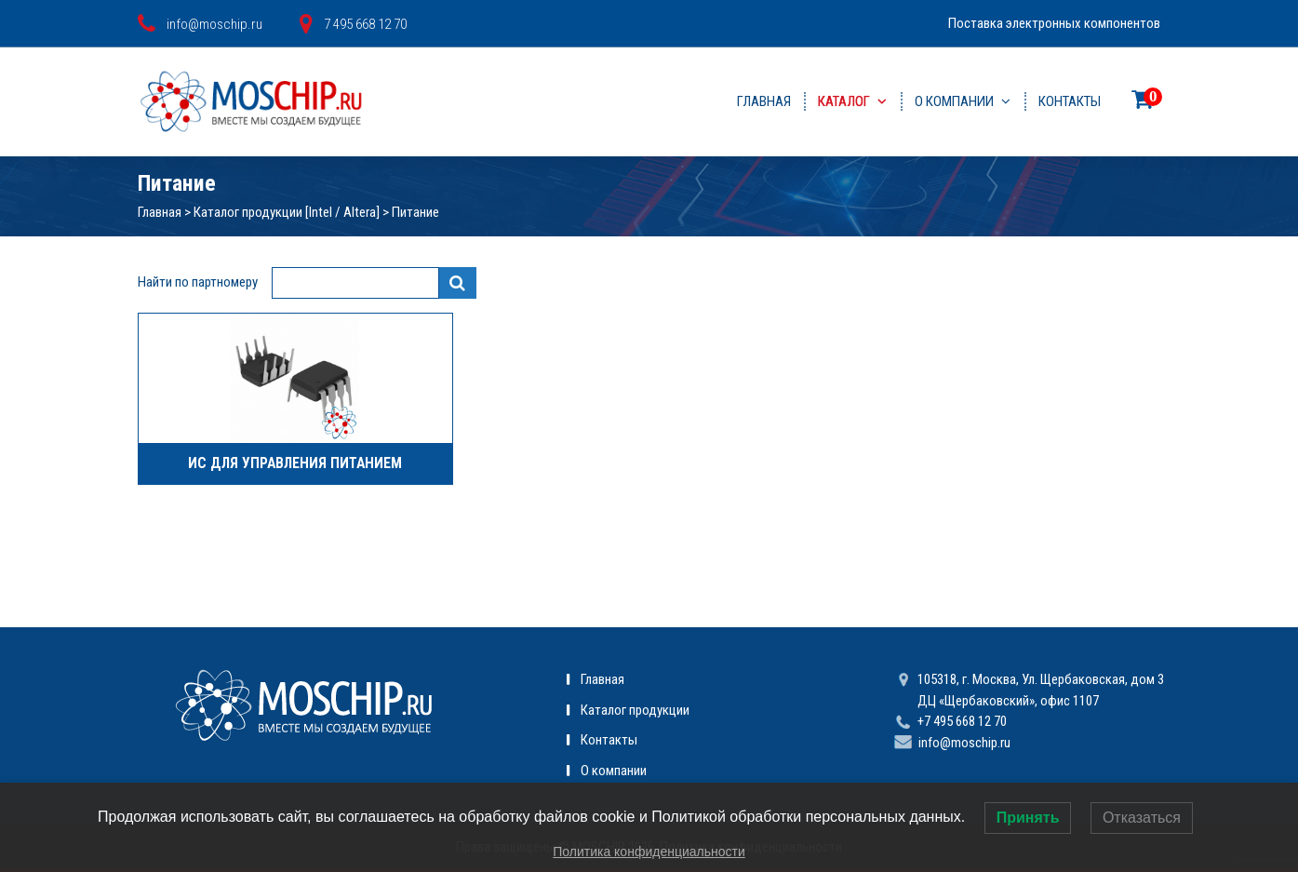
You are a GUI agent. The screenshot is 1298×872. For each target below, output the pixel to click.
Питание (415, 212)
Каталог (844, 101)
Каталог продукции (635, 710)
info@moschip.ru (964, 742)
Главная (764, 101)
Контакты (1069, 101)
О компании (954, 101)
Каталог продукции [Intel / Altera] (287, 212)
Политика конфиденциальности (649, 851)
